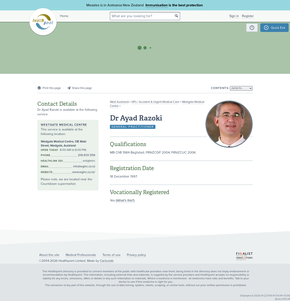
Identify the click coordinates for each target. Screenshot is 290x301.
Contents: (220, 88)
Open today (49, 150)
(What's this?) (125, 200)
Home (64, 16)
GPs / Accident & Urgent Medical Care (155, 102)
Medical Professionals (81, 255)
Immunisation (156, 5)
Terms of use (111, 255)
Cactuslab (107, 261)
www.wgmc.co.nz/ (83, 172)
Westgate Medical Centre (64, 125)
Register (248, 16)
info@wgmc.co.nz (84, 166)
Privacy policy (136, 255)
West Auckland (119, 102)
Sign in (234, 16)
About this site (49, 255)
